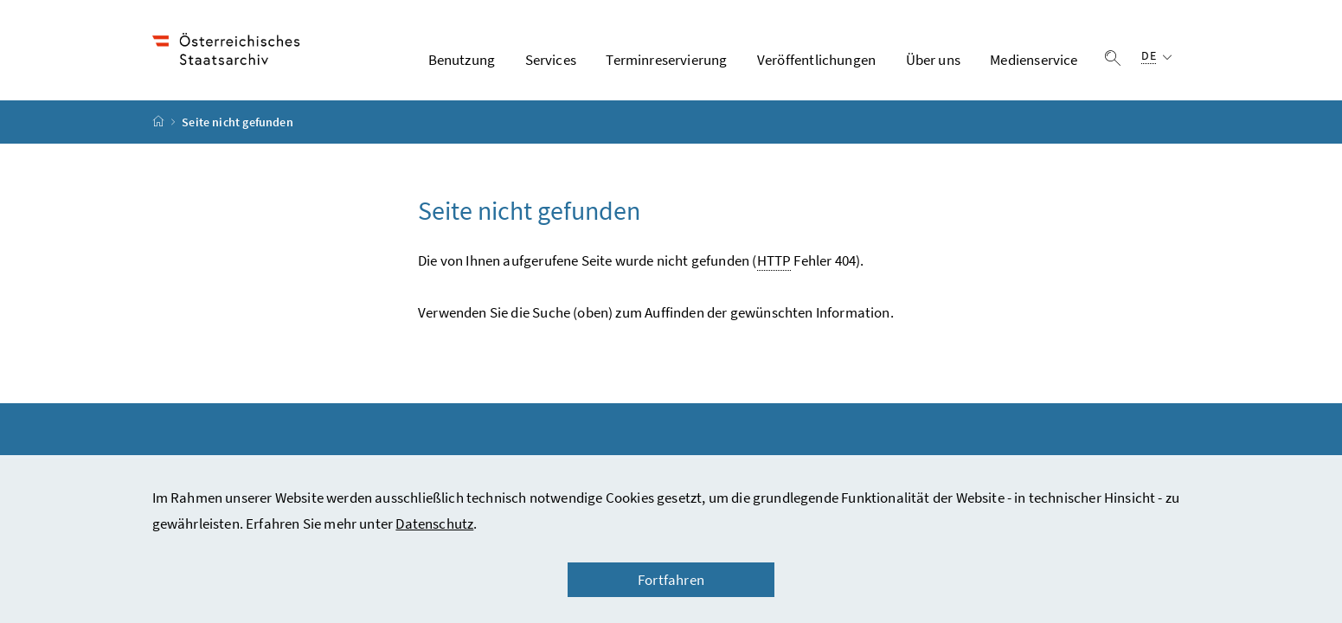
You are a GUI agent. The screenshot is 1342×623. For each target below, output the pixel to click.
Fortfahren (671, 579)
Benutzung (462, 59)
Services (550, 59)
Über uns (933, 59)
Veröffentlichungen (816, 59)
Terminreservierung (666, 59)
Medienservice (1033, 59)
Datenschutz (434, 523)
